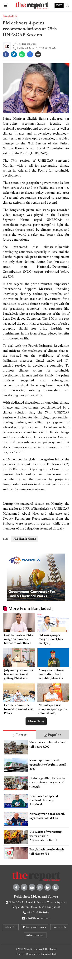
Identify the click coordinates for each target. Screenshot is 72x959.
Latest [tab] (19, 734)
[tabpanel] (36, 799)
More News (36, 721)
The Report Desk (26, 44)
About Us (11, 927)
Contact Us (59, 927)
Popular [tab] (52, 734)
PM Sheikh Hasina (24, 539)
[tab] (19, 734)
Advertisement (35, 935)
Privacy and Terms (34, 927)
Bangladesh (10, 16)
